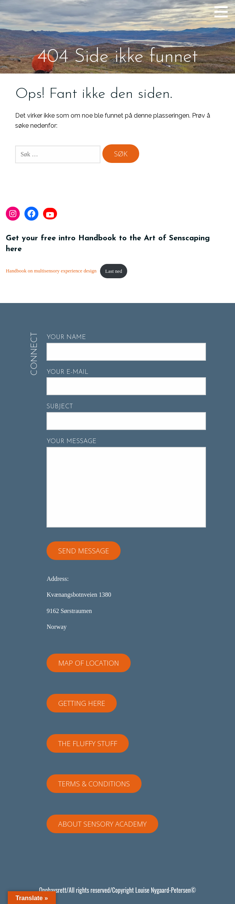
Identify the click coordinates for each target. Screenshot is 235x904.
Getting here (81, 703)
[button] (224, 12)
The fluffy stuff (87, 743)
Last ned (113, 271)
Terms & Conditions (94, 783)
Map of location (88, 663)
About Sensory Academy (102, 824)
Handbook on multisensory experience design (51, 271)
